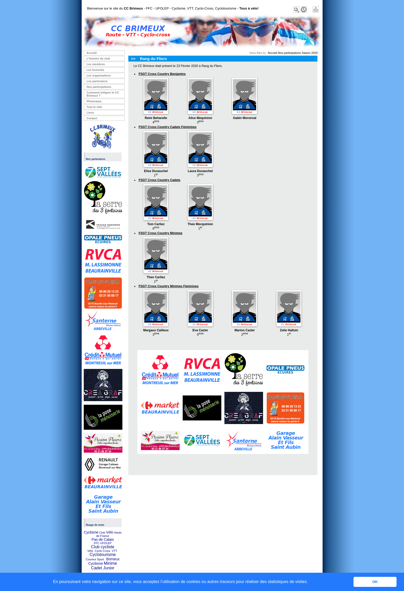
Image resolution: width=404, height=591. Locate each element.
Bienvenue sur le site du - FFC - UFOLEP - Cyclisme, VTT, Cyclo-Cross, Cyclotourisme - (173, 8)
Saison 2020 (310, 52)
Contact (92, 118)
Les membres (96, 64)
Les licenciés (95, 69)
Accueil (92, 52)
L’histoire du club (98, 58)
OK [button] (375, 582)
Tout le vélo (94, 106)
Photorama (94, 101)
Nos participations (99, 86)
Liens (90, 112)
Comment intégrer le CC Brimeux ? (103, 94)
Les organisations (99, 75)
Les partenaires (97, 81)
